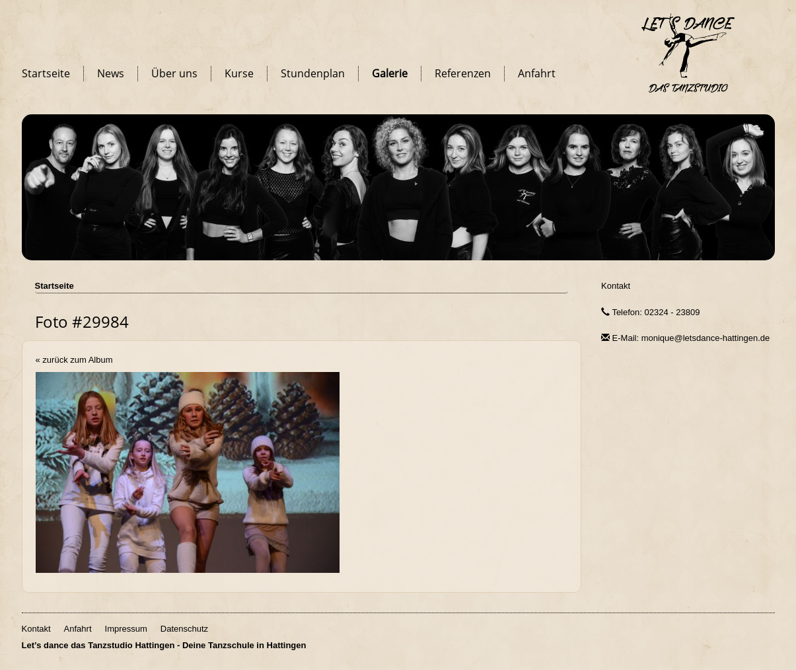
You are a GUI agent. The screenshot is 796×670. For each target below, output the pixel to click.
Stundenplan (313, 73)
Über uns (174, 73)
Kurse (239, 73)
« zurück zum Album (74, 360)
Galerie (390, 73)
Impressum (126, 629)
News (110, 73)
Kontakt (615, 286)
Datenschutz (184, 629)
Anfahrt (537, 73)
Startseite (46, 73)
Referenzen (463, 73)
